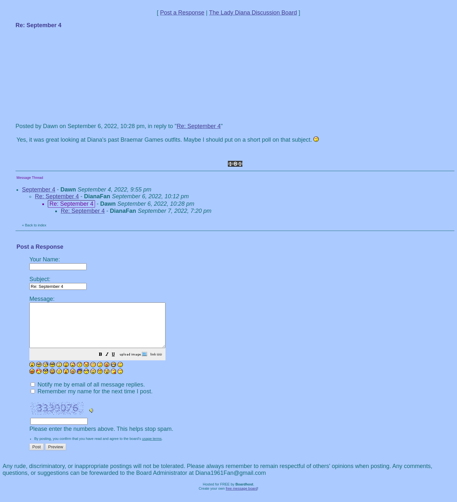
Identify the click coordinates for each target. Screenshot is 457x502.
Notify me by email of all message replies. (88, 393)
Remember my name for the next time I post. (92, 400)
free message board (241, 497)
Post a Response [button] (182, 12)
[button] (116, 363)
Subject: (58, 282)
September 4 (38, 189)
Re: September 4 (199, 126)
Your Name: (58, 262)
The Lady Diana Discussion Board (253, 12)
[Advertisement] (64, 75)
